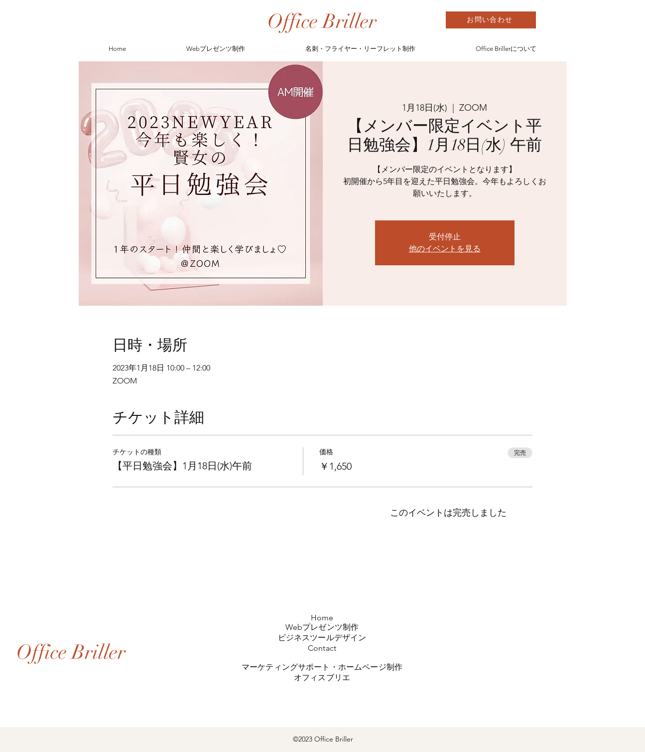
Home (322, 617)
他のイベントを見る (445, 248)
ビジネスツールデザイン (322, 637)
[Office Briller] (321, 21)
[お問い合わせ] (491, 19)
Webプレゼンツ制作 (322, 627)
